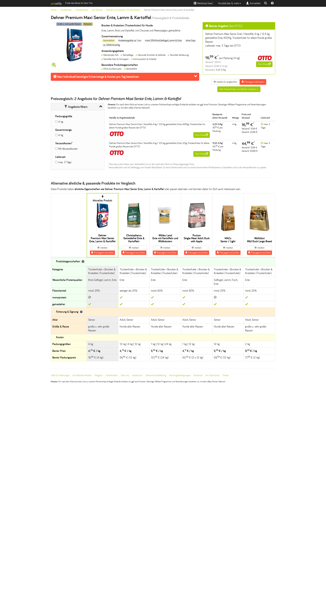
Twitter (225, 375)
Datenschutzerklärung (155, 375)
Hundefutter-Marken (82, 375)
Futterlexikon (112, 375)
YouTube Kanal (212, 375)
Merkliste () (203, 3)
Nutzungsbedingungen (180, 375)
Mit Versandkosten (68, 148)
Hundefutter (66, 10)
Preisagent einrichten (102, 252)
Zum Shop (264, 64)
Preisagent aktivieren (253, 81)
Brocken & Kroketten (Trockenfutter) (123, 10)
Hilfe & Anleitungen (60, 375)
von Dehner (97, 10)
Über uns (125, 375)
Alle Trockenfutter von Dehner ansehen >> (239, 89)
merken (102, 247)
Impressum (137, 375)
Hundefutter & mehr (229, 3)
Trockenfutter (81, 10)
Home (54, 10)
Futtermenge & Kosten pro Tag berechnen (96, 76)
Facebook (197, 375)
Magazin (99, 375)
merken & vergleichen (225, 81)
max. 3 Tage (64, 162)
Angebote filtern (76, 107)
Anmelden (253, 3)
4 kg (60, 121)
